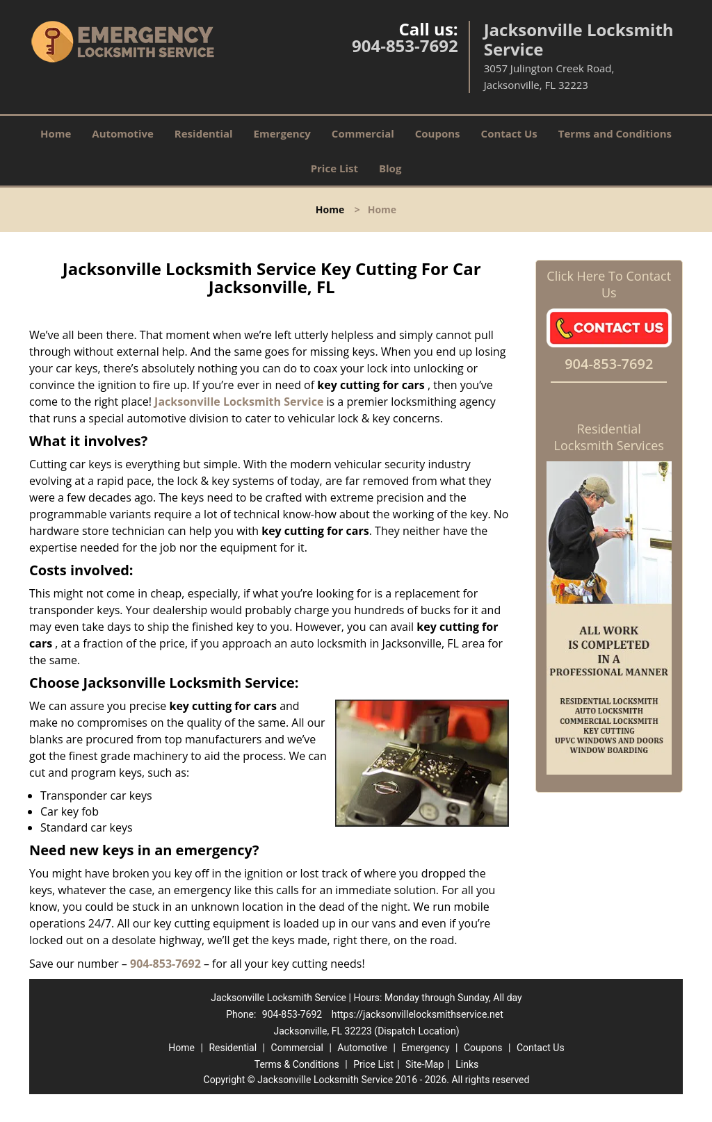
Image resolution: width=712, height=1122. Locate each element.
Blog (390, 168)
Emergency (282, 133)
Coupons (437, 133)
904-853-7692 (405, 45)
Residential (204, 133)
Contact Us (509, 133)
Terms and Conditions (615, 133)
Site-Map (424, 1064)
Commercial (363, 133)
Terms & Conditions (296, 1064)
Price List (334, 168)
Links (466, 1064)
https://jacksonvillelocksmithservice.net (417, 1014)
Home (55, 133)
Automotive (123, 133)
